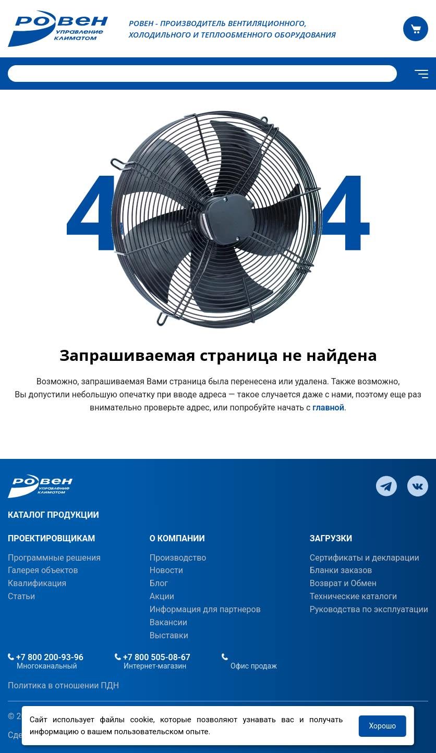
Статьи (21, 596)
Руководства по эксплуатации (369, 609)
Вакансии (168, 622)
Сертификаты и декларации (364, 558)
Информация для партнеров (205, 609)
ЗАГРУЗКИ (331, 538)
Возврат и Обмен (343, 583)
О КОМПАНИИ (177, 538)
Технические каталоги (353, 596)
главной (328, 407)
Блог (159, 583)
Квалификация (37, 583)
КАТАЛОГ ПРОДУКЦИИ (53, 515)
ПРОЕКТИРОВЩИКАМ (51, 538)
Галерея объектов (43, 570)
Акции (162, 596)
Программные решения (54, 558)
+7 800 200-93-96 (45, 657)
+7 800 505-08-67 (152, 657)
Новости (166, 570)
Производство (178, 558)
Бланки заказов (341, 570)
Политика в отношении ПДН (63, 685)
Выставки (169, 635)
